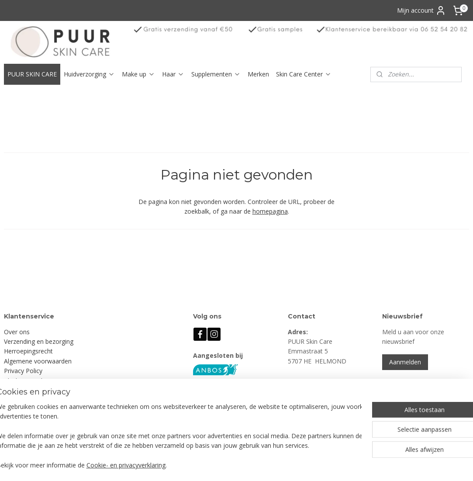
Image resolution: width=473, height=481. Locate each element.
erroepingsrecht (30, 351)
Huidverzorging (89, 74)
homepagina (270, 212)
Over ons (17, 332)
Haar (173, 74)
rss (286, 465)
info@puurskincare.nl (326, 410)
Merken (258, 74)
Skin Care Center (303, 74)
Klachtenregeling (27, 381)
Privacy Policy (23, 371)
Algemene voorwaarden (38, 361)
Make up (138, 74)
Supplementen (216, 74)
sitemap (267, 465)
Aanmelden (405, 362)
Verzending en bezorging (38, 341)
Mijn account (421, 10)
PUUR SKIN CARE (32, 74)
